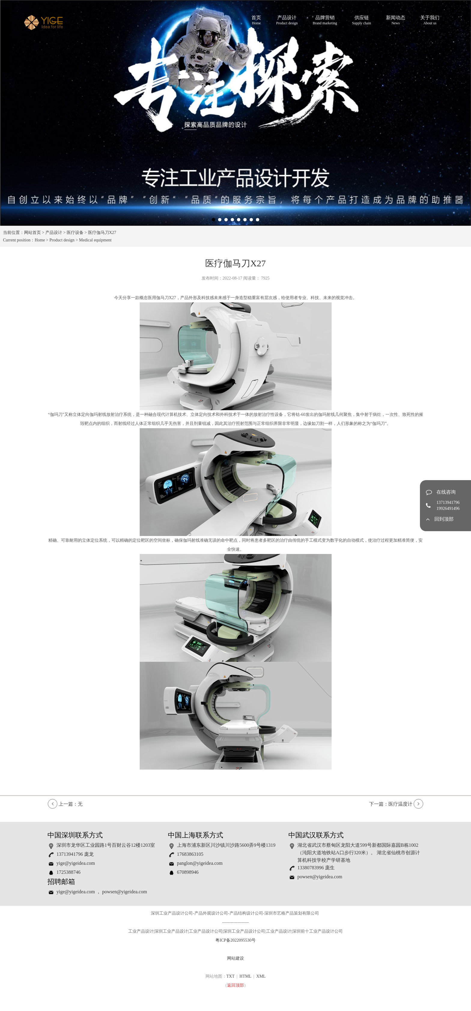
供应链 (361, 20)
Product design (62, 240)
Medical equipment (95, 240)
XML (261, 976)
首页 (256, 20)
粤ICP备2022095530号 (235, 940)
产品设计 (287, 20)
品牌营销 (325, 20)
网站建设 (235, 958)
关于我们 (429, 20)
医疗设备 (75, 232)
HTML (245, 976)
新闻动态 (395, 20)
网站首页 (32, 232)
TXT (230, 976)
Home (40, 240)
